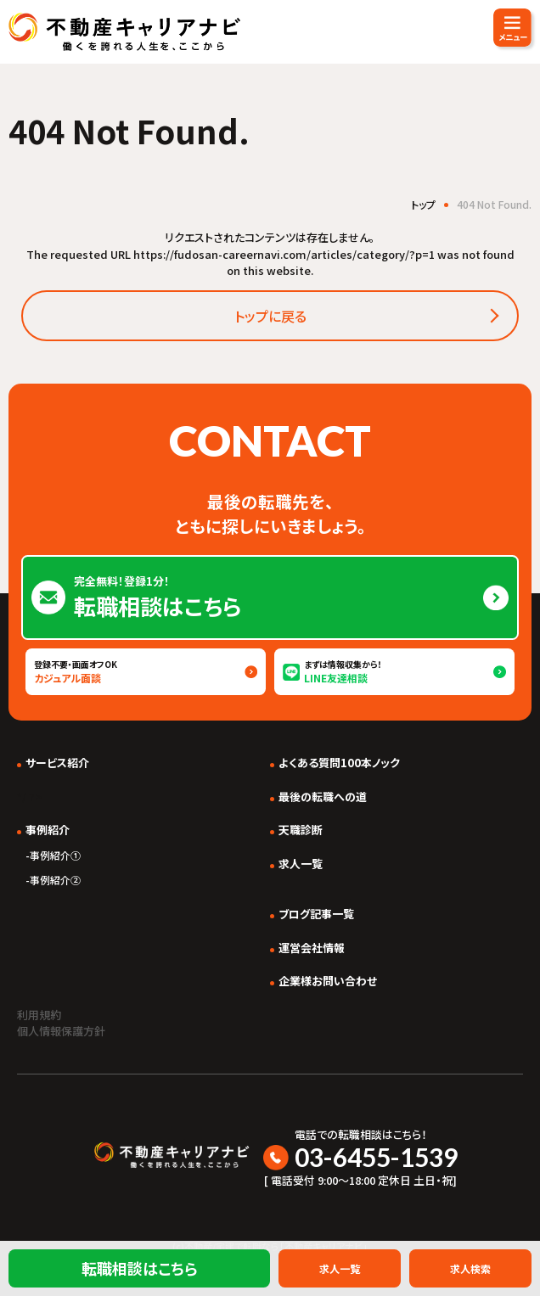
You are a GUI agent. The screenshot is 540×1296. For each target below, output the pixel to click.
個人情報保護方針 (61, 1031)
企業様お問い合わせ (327, 981)
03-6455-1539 (376, 1157)
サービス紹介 (57, 763)
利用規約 (39, 1015)
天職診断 (300, 830)
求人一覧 (300, 864)
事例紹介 (47, 830)
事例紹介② (55, 879)
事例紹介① (55, 855)
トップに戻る (270, 316)
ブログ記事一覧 (316, 914)
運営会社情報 (311, 948)
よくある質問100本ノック (339, 763)
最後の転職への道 (322, 796)
